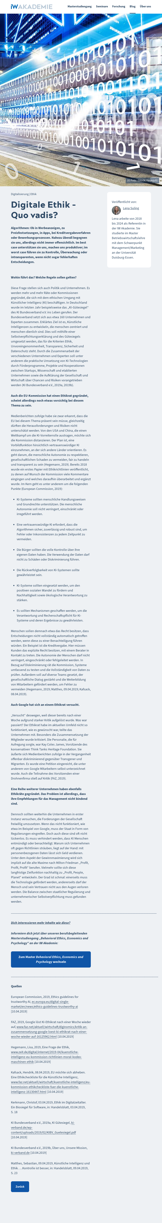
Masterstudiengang (80, 6)
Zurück (20, 1186)
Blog (133, 6)
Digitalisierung (20, 194)
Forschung (118, 6)
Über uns (145, 6)
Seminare (102, 6)
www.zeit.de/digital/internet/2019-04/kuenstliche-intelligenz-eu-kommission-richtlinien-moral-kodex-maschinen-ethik (46, 1057)
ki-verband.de (20, 1153)
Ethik (33, 194)
